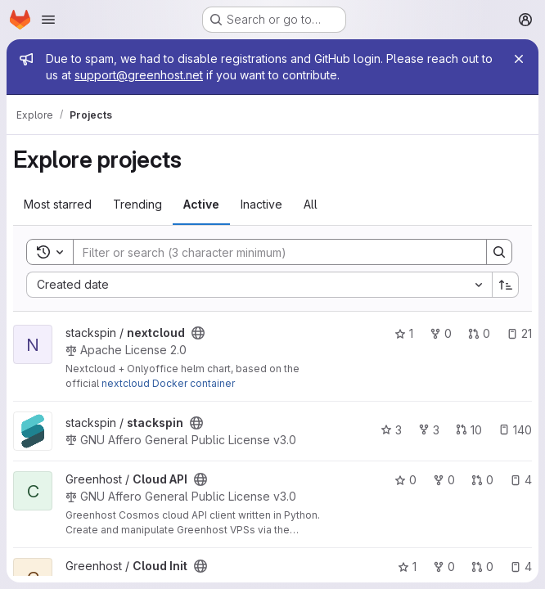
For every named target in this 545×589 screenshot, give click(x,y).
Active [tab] (201, 204)
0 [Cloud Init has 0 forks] (444, 566)
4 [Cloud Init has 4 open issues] (521, 566)
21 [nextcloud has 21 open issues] (519, 333)
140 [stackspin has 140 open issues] (515, 430)
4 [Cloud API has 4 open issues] (521, 480)
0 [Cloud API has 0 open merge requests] (482, 480)
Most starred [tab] (58, 204)
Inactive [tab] (261, 204)
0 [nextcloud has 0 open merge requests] (479, 333)
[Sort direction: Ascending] (506, 285)
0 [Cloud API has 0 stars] (405, 480)
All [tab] (311, 204)
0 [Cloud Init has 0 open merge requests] (482, 566)
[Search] (272, 252)
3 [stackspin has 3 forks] (428, 430)
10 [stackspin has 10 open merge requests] (469, 430)
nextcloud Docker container (168, 383)
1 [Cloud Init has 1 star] (407, 566)
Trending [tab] (137, 204)
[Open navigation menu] (48, 20)
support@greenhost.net (138, 75)
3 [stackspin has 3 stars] (391, 430)
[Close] (519, 59)
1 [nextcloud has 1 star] (403, 333)
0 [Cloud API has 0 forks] (444, 480)
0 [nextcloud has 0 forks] (441, 333)
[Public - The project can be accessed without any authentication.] (198, 332)
